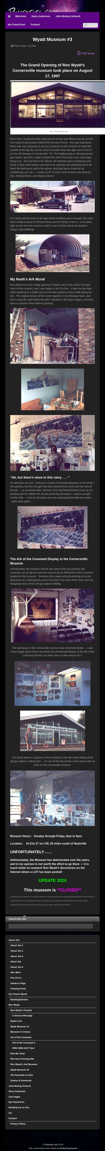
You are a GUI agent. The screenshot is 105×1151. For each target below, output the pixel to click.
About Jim (14, 940)
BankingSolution (19, 999)
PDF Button (86, 53)
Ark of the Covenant (21, 1037)
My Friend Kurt (16, 24)
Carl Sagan (14, 1097)
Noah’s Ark (16, 1021)
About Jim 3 (16, 951)
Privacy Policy (17, 1124)
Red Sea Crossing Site (22, 1059)
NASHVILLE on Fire (19, 1107)
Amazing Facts (18, 988)
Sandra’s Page (18, 983)
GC (10, 1113)
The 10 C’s (16, 978)
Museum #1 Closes (20, 1032)
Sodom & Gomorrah (21, 1080)
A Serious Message (22, 1015)
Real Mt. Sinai (17, 1053)
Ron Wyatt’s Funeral (21, 1010)
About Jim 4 (16, 956)
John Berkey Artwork (68, 16)
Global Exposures (68, 1148)
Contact (35, 24)
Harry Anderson (41, 16)
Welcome (20, 16)
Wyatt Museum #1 (19, 1026)
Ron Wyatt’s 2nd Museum (23, 1064)
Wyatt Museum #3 (19, 1070)
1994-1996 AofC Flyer (23, 1048)
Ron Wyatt (14, 1005)
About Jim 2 (16, 945)
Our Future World (18, 994)
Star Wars (15, 972)
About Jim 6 (16, 967)
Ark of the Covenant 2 (23, 1043)
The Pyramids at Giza (21, 1075)
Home (9, 16)
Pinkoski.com (51, 1144)
